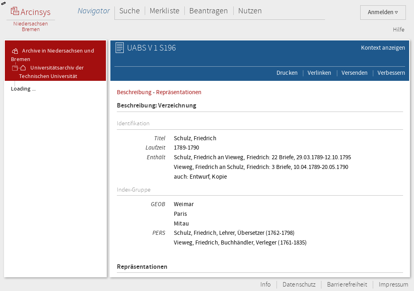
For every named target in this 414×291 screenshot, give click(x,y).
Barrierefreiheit (347, 285)
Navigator (94, 11)
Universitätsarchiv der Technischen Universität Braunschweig (51, 76)
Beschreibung (134, 92)
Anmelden (383, 12)
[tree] (55, 178)
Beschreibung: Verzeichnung (156, 105)
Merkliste (165, 11)
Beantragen (208, 11)
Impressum (393, 285)
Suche (129, 11)
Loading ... (23, 89)
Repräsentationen (178, 92)
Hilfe (398, 30)
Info (265, 285)
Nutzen (250, 11)
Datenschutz (299, 285)
